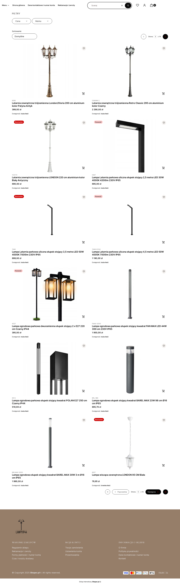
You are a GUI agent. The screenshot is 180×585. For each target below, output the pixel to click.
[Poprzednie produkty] (120, 491)
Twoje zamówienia (74, 547)
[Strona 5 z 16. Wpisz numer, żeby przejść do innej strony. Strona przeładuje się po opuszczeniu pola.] (155, 36)
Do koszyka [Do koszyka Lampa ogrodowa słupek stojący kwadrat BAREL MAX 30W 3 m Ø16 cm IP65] (83, 465)
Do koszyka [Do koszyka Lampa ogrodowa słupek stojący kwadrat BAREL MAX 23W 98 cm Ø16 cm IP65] (163, 391)
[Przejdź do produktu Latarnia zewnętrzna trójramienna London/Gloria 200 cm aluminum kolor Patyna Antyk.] (50, 71)
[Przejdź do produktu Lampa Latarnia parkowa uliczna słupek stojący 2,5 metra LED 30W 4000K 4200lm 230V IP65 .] (130, 145)
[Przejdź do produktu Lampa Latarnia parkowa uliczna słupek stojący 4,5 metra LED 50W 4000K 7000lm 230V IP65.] (130, 220)
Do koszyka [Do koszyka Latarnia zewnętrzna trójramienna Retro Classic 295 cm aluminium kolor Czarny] (163, 93)
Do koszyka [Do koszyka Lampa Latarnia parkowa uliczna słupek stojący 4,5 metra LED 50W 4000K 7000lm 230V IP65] (163, 242)
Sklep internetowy (89, 582)
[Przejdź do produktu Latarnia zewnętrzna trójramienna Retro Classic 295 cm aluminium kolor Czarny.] (130, 71)
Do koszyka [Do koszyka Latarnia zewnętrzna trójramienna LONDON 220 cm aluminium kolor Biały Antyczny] (83, 167)
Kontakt (122, 558)
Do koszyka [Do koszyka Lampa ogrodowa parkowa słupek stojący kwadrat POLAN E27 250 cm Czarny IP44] (83, 391)
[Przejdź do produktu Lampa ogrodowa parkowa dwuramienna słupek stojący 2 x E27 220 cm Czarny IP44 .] (50, 294)
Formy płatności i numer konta (26, 555)
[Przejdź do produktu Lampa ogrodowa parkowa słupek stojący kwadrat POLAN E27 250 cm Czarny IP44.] (50, 369)
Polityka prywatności (128, 551)
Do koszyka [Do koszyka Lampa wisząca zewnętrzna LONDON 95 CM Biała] (163, 465)
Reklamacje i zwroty (21, 551)
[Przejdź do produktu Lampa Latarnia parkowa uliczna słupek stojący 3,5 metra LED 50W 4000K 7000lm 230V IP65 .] (50, 220)
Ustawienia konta (73, 551)
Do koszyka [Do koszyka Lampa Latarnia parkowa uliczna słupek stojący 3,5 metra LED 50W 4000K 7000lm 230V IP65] (83, 242)
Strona (150, 36)
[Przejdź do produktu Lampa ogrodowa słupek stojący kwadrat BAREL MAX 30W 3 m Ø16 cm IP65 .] (50, 443)
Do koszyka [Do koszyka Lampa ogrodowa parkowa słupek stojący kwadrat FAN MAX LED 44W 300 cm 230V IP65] (163, 316)
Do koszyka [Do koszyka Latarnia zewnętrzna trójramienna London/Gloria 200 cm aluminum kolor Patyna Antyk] (83, 93)
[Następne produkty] (153, 491)
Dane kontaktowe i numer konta (134, 555)
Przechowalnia (72, 555)
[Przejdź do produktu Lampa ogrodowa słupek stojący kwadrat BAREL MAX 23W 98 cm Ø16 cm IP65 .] (130, 369)
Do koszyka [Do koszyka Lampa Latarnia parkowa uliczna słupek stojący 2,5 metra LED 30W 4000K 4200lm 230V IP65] (163, 167)
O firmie (122, 547)
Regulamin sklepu (20, 547)
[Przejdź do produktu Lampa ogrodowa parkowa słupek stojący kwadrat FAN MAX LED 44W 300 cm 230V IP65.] (130, 294)
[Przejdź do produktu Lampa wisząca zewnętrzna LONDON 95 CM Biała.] (130, 443)
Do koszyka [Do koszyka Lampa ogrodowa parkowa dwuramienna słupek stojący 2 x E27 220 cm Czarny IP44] (83, 316)
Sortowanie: (17, 31)
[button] (128, 5)
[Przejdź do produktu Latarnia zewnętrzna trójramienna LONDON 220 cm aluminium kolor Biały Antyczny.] (50, 145)
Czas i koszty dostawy (23, 558)
